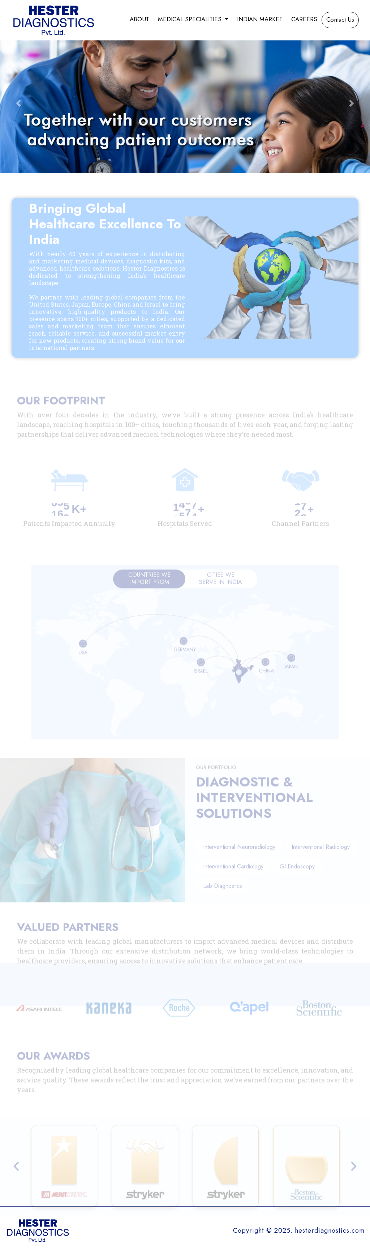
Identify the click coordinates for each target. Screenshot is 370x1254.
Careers (304, 19)
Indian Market (260, 19)
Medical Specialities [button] (190, 19)
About (139, 19)
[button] (18, 103)
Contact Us (340, 19)
